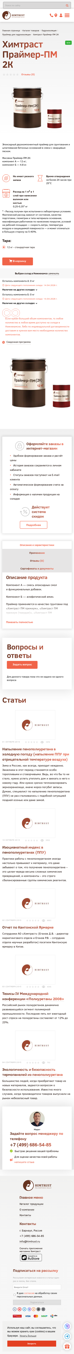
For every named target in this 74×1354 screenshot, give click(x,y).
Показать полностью (19, 622)
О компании (27, 1209)
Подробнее (33, 525)
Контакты (25, 1215)
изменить (53, 273)
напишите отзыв (24, 1162)
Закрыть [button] (31, 1343)
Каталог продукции (31, 1204)
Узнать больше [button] (28, 1335)
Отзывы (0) (28, 74)
